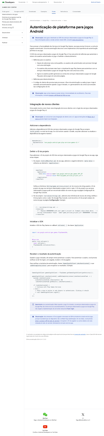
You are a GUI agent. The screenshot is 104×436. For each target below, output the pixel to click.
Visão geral (5, 11)
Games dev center (9, 7)
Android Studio (96, 2)
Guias (65, 20)
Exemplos (44, 11)
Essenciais (22, 2)
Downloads (32, 11)
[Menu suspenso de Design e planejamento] (49, 2)
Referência (64, 11)
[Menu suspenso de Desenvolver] (64, 2)
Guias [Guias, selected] (54, 11)
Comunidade (77, 11)
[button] (10, 32)
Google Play (46, 20)
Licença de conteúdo (80, 334)
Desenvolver (58, 2)
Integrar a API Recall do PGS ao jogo (59, 95)
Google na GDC (19, 11)
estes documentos (77, 40)
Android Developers (35, 20)
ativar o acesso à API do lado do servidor (47, 321)
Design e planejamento (39, 2)
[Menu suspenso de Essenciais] (27, 2)
